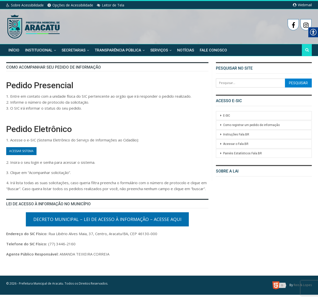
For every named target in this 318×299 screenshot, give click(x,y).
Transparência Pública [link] (118, 50)
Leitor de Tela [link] (110, 5)
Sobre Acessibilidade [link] (25, 5)
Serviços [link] (159, 50)
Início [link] (13, 50)
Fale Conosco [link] (213, 50)
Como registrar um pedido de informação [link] (251, 125)
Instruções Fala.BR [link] (236, 134)
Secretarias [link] (73, 50)
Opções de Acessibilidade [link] (70, 5)
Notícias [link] (185, 50)
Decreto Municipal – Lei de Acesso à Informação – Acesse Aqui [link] (107, 223)
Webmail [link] (302, 4)
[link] (34, 25)
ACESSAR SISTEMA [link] (21, 153)
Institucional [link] (38, 50)
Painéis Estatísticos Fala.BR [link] (242, 153)
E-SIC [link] (227, 115)
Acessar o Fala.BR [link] (235, 144)
